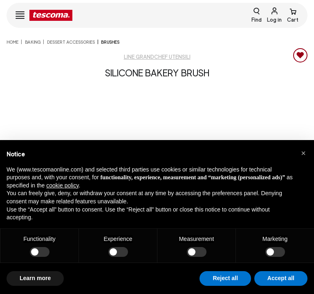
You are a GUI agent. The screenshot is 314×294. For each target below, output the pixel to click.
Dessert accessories (71, 42)
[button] (303, 153)
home (12, 42)
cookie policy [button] (62, 185)
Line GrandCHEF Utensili (157, 57)
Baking (32, 42)
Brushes (110, 42)
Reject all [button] (225, 278)
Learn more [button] (35, 278)
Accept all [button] (280, 278)
